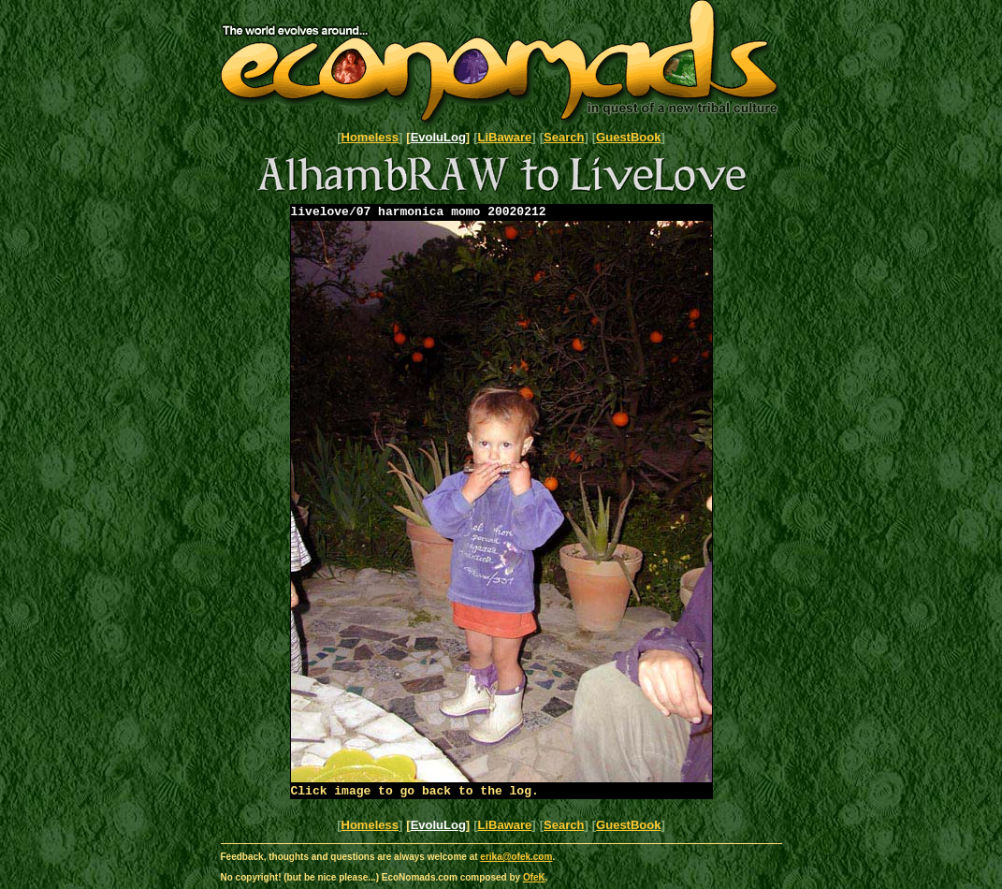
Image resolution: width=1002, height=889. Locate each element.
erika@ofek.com (516, 862)
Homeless (370, 137)
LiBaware (505, 137)
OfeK (534, 883)
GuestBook (628, 137)
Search (564, 137)
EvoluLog (438, 137)
